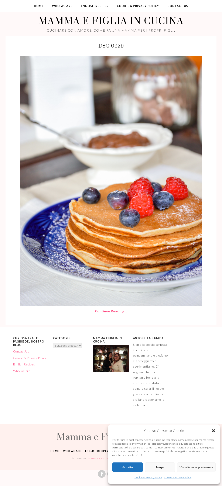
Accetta (127, 467)
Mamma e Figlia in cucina (111, 21)
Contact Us (177, 6)
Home (39, 6)
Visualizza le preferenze (196, 467)
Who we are (62, 6)
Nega (160, 467)
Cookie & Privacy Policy (148, 477)
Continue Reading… (111, 311)
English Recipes (94, 6)
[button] (213, 431)
